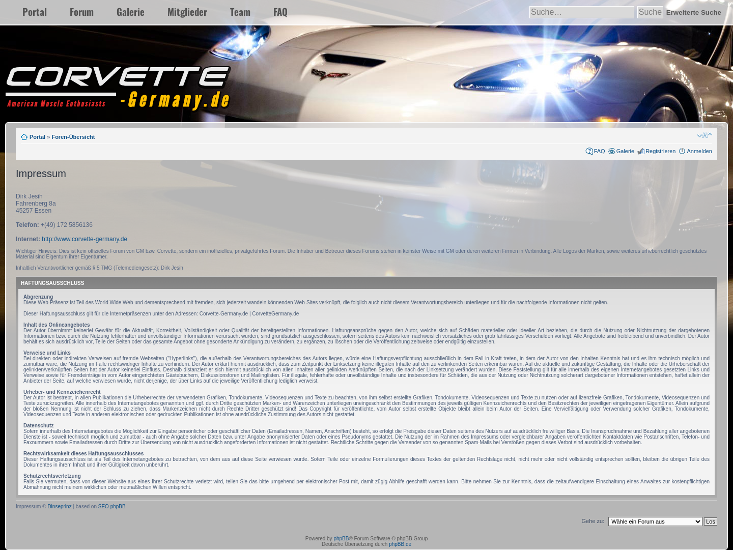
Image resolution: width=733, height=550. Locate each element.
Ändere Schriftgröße (704, 134)
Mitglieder (187, 11)
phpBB (341, 538)
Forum (82, 11)
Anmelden (699, 151)
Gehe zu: (592, 521)
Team (240, 11)
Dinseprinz (59, 506)
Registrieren (660, 151)
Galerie (131, 11)
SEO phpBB (112, 506)
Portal (34, 11)
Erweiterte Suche (693, 12)
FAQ (280, 11)
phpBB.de (400, 544)
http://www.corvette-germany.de (84, 239)
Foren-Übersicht (73, 137)
